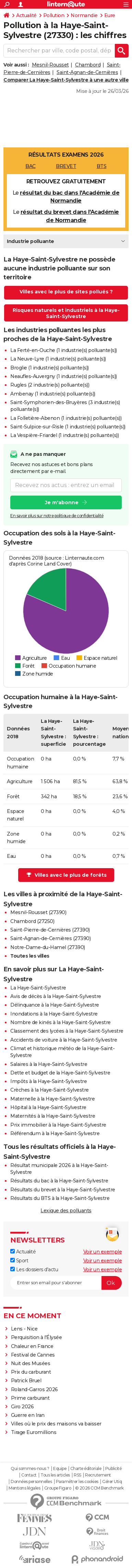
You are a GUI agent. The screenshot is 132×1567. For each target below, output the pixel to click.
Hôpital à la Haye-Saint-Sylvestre (48, 1107)
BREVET (66, 166)
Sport (19, 1261)
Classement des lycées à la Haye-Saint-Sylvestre (66, 1031)
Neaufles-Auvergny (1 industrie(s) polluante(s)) (63, 376)
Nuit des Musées (30, 1363)
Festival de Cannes (33, 1355)
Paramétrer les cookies (77, 1481)
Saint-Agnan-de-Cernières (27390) (50, 938)
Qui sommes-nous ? (30, 1468)
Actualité (26, 15)
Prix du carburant (31, 1372)
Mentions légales (24, 1488)
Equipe (59, 1468)
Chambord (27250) (32, 921)
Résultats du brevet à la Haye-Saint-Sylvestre (62, 1190)
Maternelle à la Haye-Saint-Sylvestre (52, 1099)
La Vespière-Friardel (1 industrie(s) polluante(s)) (64, 435)
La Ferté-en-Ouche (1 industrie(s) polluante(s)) (63, 350)
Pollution (53, 15)
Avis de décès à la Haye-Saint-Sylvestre (55, 996)
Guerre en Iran (28, 1415)
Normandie (84, 15)
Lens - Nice (24, 1329)
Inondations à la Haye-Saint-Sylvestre (54, 1014)
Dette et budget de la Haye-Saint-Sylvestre (60, 1073)
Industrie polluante (30, 241)
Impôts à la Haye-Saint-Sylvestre (48, 1081)
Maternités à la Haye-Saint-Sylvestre (52, 1116)
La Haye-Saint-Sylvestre (38, 988)
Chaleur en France (32, 1346)
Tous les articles (55, 1475)
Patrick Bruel (26, 1380)
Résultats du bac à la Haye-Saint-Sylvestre (59, 1181)
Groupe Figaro (57, 1488)
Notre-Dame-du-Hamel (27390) (47, 947)
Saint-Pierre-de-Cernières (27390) (50, 930)
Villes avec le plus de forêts (66, 875)
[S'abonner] (66, 1283)
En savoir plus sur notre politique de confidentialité (57, 515)
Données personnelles (31, 1481)
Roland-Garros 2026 (34, 1389)
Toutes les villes (29, 956)
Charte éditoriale (85, 1468)
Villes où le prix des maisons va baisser (56, 1424)
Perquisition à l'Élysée (36, 1337)
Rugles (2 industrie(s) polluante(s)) (49, 385)
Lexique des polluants (66, 1210)
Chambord (87, 65)
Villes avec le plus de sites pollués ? (66, 292)
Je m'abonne (62, 502)
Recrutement (98, 1475)
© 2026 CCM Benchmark (99, 1488)
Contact (29, 1475)
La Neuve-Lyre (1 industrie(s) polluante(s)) (58, 359)
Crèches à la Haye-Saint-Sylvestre (49, 1090)
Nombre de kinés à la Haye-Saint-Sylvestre (60, 1022)
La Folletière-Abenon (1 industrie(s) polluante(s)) (65, 418)
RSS (77, 1475)
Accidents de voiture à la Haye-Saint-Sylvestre (63, 1040)
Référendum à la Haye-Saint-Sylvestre (54, 1133)
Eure (109, 15)
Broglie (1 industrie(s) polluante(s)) (49, 368)
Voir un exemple (102, 1252)
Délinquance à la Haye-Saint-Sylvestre (54, 1005)
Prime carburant (30, 1398)
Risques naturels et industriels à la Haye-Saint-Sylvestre (66, 313)
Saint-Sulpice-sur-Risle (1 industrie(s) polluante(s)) (67, 427)
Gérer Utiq (112, 1481)
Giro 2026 (22, 1407)
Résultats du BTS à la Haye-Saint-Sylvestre (59, 1198)
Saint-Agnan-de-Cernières (87, 72)
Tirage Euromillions (34, 1432)
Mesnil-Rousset (50, 65)
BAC (30, 166)
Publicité (113, 1468)
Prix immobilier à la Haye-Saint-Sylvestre (58, 1125)
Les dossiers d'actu (34, 1269)
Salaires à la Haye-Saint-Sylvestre (48, 1064)
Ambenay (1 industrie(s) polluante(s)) (52, 394)
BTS (102, 166)
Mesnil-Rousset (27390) (38, 912)
